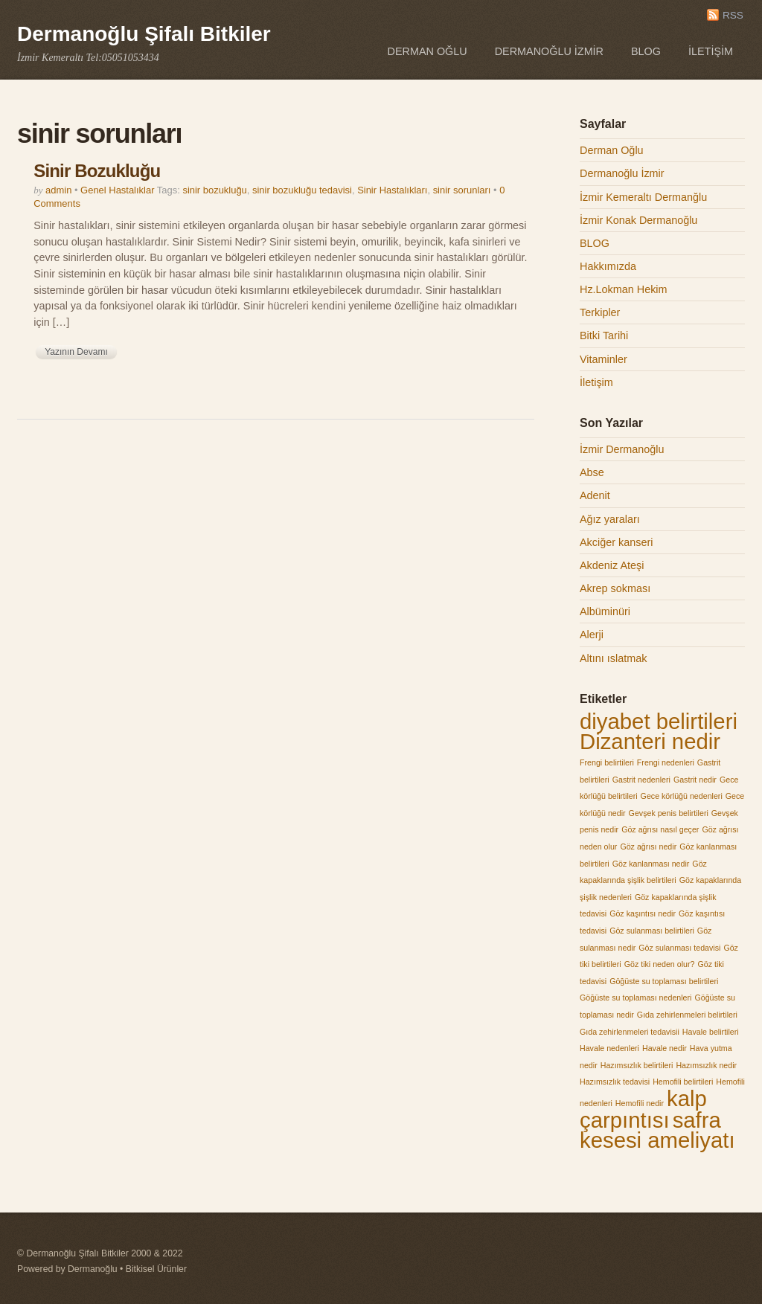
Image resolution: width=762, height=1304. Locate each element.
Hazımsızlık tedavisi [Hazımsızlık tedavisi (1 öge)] (615, 1081)
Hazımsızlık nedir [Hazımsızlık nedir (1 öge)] (706, 1065)
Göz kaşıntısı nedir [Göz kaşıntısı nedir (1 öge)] (642, 913)
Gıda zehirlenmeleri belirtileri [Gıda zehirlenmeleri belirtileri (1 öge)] (687, 1014)
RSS (733, 15)
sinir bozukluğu (214, 190)
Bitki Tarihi (604, 335)
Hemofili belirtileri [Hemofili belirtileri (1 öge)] (683, 1081)
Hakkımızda (608, 266)
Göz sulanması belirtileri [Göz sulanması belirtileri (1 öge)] (651, 930)
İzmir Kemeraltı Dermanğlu (643, 197)
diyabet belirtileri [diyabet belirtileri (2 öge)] (658, 721)
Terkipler (600, 312)
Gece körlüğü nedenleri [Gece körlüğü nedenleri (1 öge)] (682, 795)
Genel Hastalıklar (117, 190)
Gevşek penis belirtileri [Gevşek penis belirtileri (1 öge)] (668, 813)
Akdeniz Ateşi (612, 565)
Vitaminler (603, 359)
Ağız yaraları (610, 519)
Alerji (591, 634)
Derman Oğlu (427, 51)
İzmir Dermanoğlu (622, 449)
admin (58, 190)
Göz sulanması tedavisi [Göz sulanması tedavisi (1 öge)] (679, 947)
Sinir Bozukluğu (96, 171)
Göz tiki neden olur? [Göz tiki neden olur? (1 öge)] (659, 964)
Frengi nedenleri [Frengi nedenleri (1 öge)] (665, 762)
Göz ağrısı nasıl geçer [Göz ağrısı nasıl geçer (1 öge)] (660, 829)
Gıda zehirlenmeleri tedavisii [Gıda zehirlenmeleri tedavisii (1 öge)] (629, 1031)
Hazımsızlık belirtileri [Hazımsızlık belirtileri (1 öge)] (637, 1065)
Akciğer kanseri (616, 542)
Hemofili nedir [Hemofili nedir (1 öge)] (639, 1103)
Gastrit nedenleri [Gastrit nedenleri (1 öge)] (641, 779)
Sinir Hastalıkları (392, 190)
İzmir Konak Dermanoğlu (638, 220)
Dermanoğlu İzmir (549, 51)
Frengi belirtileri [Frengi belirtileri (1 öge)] (607, 762)
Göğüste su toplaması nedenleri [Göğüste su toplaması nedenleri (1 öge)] (635, 997)
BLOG (646, 51)
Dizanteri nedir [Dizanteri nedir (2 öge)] (650, 741)
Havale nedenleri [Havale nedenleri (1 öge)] (609, 1048)
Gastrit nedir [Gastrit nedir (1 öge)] (695, 779)
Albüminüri (605, 611)
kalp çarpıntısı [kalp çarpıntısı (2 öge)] (643, 1109)
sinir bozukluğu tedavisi (302, 190)
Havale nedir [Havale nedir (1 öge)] (664, 1048)
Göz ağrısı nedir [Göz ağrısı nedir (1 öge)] (648, 846)
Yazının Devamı (76, 352)
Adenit (595, 495)
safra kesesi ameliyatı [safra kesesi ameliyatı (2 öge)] (657, 1130)
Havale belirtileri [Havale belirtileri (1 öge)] (710, 1031)
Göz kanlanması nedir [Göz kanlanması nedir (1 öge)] (651, 863)
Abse (592, 472)
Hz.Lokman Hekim (623, 289)
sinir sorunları (462, 190)
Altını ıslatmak (613, 658)
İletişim (710, 51)
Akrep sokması (615, 588)
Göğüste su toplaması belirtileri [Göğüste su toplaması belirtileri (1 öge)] (663, 981)
